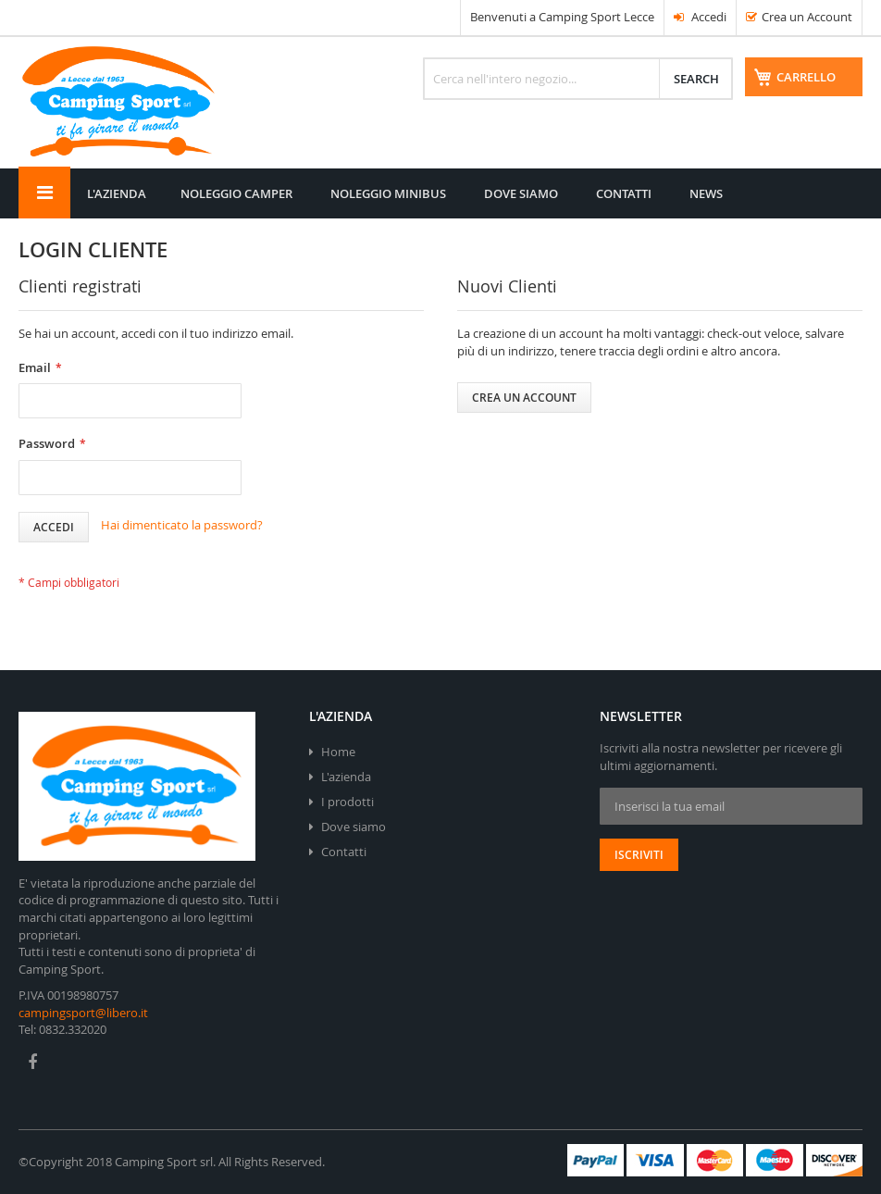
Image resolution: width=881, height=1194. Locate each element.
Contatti (343, 851)
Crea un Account (807, 16)
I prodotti (347, 801)
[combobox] (576, 83)
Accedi (700, 16)
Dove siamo (353, 826)
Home (338, 751)
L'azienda (346, 776)
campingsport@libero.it (83, 1012)
